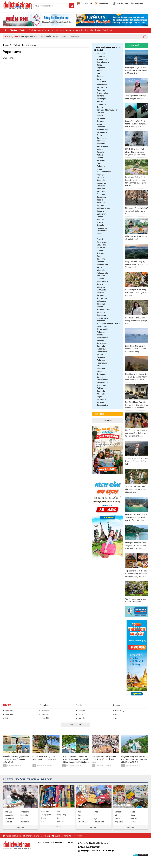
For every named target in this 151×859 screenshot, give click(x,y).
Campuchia (9, 818)
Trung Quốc (44, 705)
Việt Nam (23, 30)
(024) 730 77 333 (75, 836)
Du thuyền (137, 3)
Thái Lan (79, 705)
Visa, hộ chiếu (120, 3)
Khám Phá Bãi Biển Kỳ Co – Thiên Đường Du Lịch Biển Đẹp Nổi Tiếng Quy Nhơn (136, 517)
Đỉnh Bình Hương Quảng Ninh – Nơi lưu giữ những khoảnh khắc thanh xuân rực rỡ (136, 377)
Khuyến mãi (78, 30)
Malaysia (45, 710)
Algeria (118, 718)
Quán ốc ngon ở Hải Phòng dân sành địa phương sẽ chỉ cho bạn (136, 292)
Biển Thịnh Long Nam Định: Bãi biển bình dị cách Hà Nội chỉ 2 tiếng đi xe (136, 70)
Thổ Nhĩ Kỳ (82, 822)
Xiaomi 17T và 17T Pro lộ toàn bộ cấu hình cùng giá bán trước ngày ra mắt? (135, 124)
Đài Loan (45, 714)
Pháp (96, 812)
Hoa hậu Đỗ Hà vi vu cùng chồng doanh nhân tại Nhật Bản (136, 320)
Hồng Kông (119, 710)
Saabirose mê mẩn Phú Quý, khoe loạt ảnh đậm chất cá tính (136, 461)
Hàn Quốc (9, 714)
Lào (22, 818)
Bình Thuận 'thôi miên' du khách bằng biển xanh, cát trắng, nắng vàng (135, 349)
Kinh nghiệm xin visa (29, 37)
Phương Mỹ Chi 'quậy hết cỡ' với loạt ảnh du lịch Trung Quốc (136, 211)
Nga (95, 818)
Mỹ (6, 718)
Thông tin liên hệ (32, 836)
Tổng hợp (13, 30)
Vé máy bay (101, 3)
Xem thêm (20, 827)
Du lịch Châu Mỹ (59, 37)
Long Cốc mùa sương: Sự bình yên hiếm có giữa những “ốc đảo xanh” (136, 264)
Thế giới (32, 30)
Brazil (132, 812)
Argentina (119, 822)
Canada (118, 812)
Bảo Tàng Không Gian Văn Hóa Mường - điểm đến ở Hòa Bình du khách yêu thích (136, 405)
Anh (79, 812)
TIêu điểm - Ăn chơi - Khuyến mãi (98, 30)
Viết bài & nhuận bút (13, 836)
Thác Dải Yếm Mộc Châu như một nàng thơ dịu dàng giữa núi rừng (136, 489)
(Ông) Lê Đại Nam (100, 843)
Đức (117, 714)
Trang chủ (7, 45)
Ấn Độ (43, 821)
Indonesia (83, 710)
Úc (58, 818)
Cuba (132, 815)
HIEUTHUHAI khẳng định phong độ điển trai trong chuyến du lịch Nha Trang (135, 152)
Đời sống (42, 30)
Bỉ (79, 818)
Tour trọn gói (84, 3)
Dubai (81, 714)
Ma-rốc (81, 718)
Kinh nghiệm (53, 30)
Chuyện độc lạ (73, 37)
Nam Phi (45, 718)
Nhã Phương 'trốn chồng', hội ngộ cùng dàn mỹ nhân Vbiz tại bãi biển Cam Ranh (136, 433)
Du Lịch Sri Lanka (29, 45)
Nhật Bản (9, 710)
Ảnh (62, 30)
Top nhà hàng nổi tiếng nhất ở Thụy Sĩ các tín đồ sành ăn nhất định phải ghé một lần (136, 573)
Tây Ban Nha (99, 822)
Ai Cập (133, 822)
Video (68, 30)
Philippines (25, 822)
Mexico (117, 818)
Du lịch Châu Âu (45, 37)
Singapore (117, 705)
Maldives (8, 822)
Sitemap (46, 836)
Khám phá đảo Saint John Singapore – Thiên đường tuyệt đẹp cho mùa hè (135, 545)
